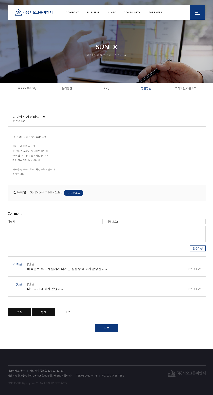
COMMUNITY (132, 12)
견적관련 (67, 88)
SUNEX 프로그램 (27, 88)
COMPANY (72, 12)
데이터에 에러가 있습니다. (114, 288)
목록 (106, 328)
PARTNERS (155, 12)
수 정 (19, 312)
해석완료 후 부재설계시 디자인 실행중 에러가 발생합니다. (114, 268)
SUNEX (111, 12)
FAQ (106, 88)
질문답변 (146, 88)
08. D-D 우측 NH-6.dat (56, 193)
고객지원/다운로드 (186, 88)
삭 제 (43, 312)
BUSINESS (93, 12)
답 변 (68, 312)
